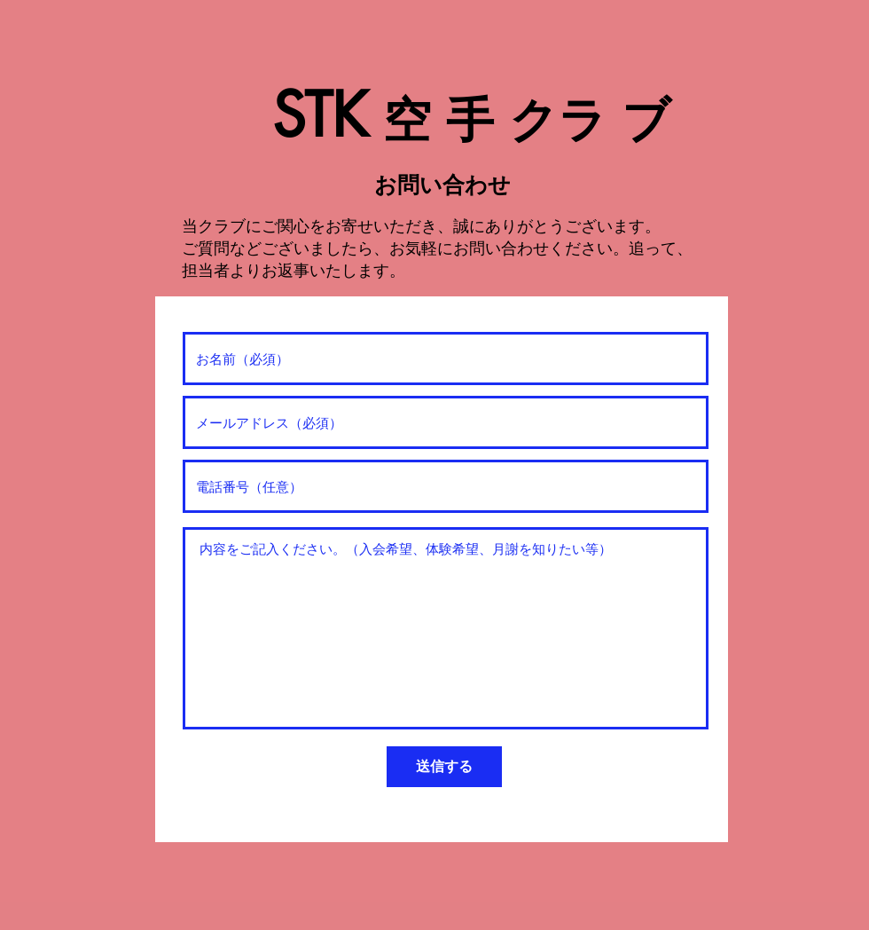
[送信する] (444, 766)
